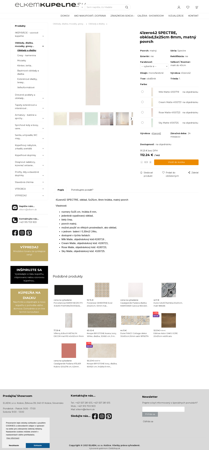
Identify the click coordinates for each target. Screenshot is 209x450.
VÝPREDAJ (21, 195)
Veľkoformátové (26, 87)
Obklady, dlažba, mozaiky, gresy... (24, 45)
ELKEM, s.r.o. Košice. (100, 445)
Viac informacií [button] (12, 438)
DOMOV (65, 15)
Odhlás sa (148, 421)
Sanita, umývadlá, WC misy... (26, 137)
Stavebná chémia (24, 182)
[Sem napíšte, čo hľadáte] (108, 7)
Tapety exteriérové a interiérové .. (26, 107)
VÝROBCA (20, 189)
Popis (61, 190)
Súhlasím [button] (38, 445)
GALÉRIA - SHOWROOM (150, 15)
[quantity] (146, 162)
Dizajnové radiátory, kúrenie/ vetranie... (25, 164)
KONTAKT (193, 15)
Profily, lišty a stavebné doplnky (27, 174)
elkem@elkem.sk (85, 409)
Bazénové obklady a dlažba (28, 72)
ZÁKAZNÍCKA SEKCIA (121, 15)
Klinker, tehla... (24, 65)
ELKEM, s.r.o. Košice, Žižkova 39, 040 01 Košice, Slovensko (33, 403)
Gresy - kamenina (26, 55)
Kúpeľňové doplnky (25, 155)
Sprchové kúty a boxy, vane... (26, 127)
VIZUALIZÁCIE (176, 15)
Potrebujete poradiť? (82, 190)
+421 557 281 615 (101, 402)
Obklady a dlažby (26, 50)
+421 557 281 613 (83, 402)
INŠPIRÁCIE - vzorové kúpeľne (26, 34)
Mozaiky (21, 60)
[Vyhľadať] (81, 7)
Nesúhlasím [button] (14, 445)
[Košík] (197, 7)
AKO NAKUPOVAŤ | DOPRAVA (90, 15)
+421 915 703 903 (28, 222)
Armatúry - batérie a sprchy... (25, 117)
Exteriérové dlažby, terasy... (27, 81)
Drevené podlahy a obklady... (25, 97)
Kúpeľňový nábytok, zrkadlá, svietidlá (25, 147)
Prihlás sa (150, 414)
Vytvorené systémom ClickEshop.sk (104, 448)
